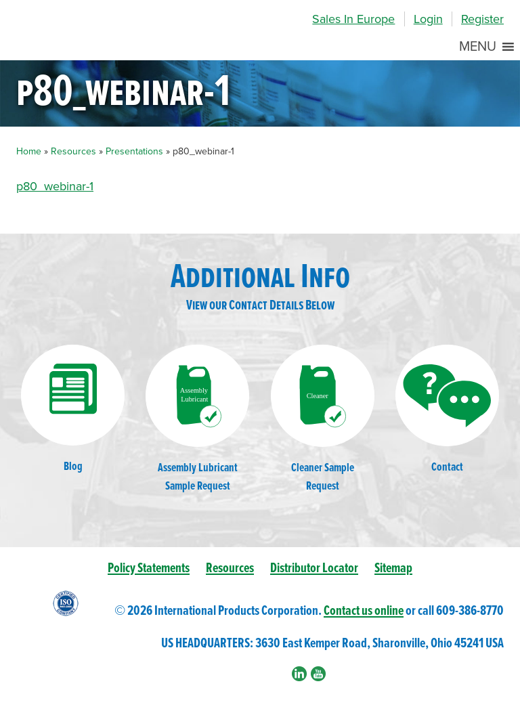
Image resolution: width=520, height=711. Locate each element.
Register (482, 19)
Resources (73, 151)
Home (28, 151)
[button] (477, 46)
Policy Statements (149, 568)
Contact (447, 410)
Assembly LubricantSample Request (197, 419)
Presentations (134, 151)
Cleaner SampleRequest (322, 419)
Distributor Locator (314, 568)
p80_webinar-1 (54, 186)
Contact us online (364, 611)
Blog (73, 409)
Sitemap (393, 568)
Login (428, 19)
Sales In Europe (353, 19)
